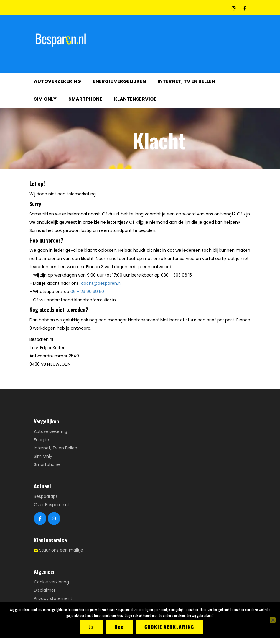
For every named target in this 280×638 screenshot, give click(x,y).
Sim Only (45, 99)
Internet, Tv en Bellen (186, 81)
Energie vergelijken (119, 81)
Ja (91, 626)
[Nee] (273, 620)
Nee (119, 626)
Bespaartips (46, 496)
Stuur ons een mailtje (61, 550)
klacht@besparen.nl (101, 283)
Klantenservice (135, 99)
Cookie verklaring (51, 582)
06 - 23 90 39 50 (87, 292)
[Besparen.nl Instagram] (54, 518)
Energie (41, 440)
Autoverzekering (57, 81)
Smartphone (85, 99)
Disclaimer (44, 590)
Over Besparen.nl (51, 505)
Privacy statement (53, 598)
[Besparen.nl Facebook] (40, 518)
